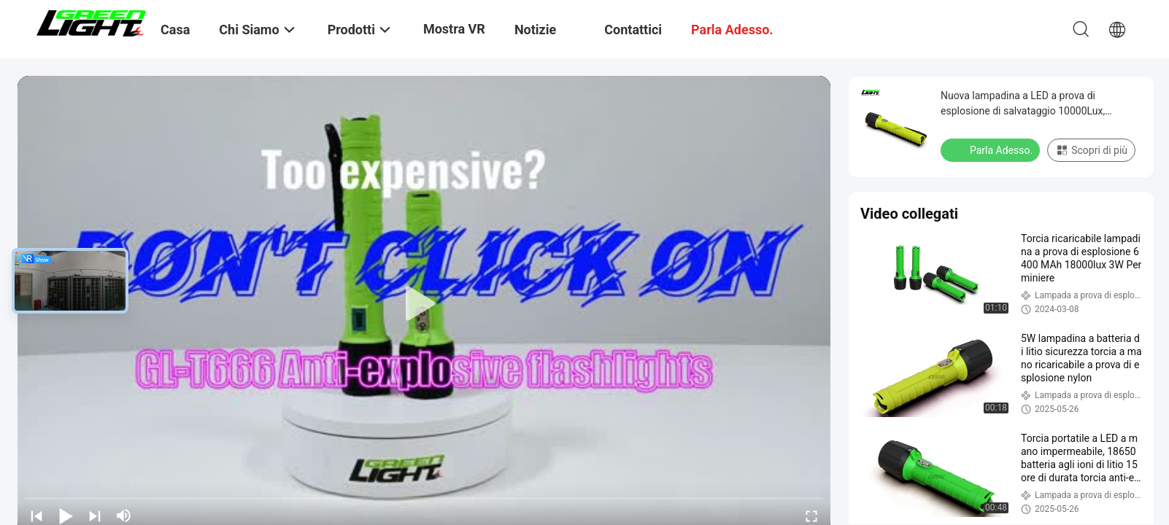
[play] (424, 304)
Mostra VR (454, 28)
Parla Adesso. (992, 149)
